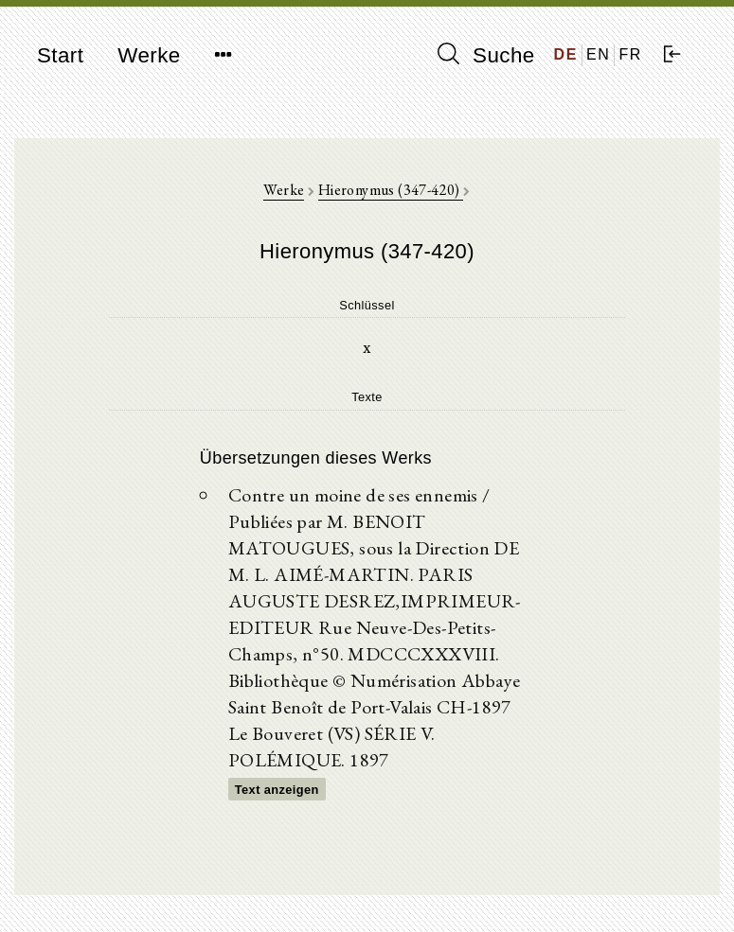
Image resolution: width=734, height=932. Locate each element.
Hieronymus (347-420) (390, 190)
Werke (148, 55)
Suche (486, 55)
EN (598, 54)
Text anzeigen (277, 790)
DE (566, 54)
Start (60, 55)
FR (630, 54)
